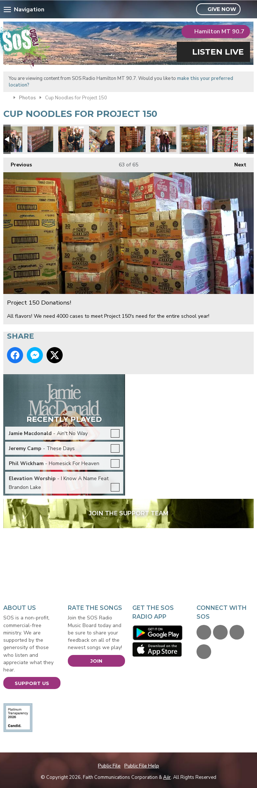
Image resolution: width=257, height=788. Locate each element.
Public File (109, 766)
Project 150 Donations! (40, 139)
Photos (27, 98)
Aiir (167, 777)
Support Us (32, 683)
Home (6, 97)
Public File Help (141, 766)
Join (96, 661)
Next (236, 163)
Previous (17, 163)
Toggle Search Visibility (249, 9)
